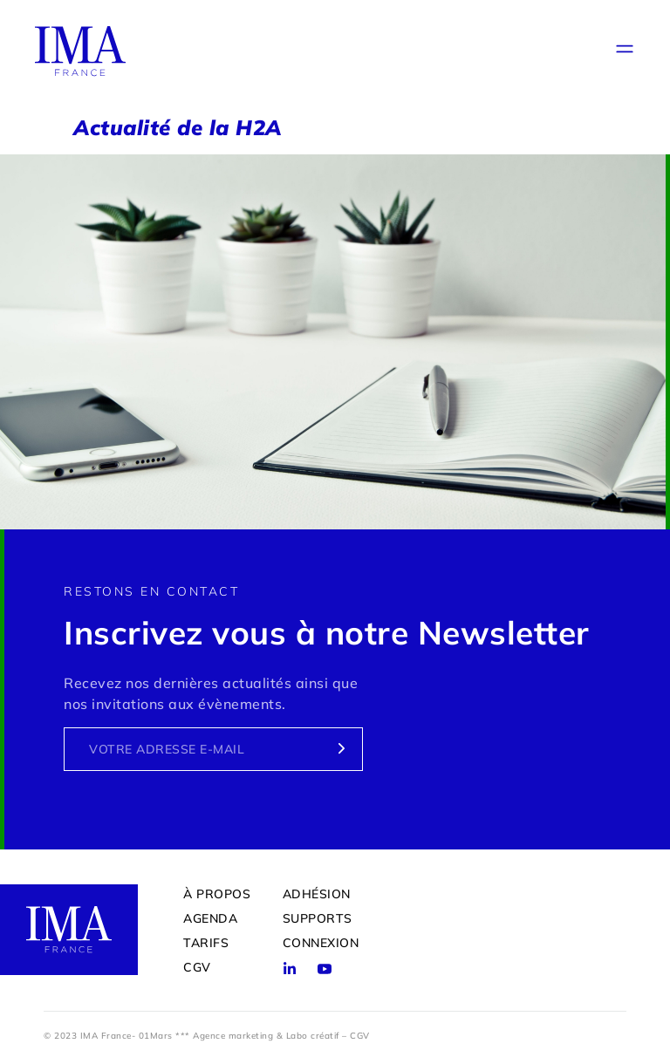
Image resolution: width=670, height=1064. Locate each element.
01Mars (156, 1035)
